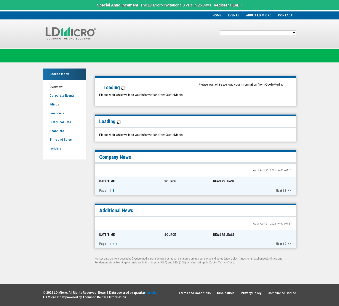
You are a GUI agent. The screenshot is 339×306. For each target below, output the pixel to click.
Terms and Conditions (195, 293)
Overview (56, 87)
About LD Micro (259, 15)
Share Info (57, 131)
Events (234, 15)
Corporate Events (62, 95)
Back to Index (59, 74)
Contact (285, 15)
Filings (54, 104)
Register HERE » (228, 5)
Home (217, 15)
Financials (57, 113)
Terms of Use (226, 262)
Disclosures (226, 293)
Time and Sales (61, 139)
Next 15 (281, 191)
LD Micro (60, 292)
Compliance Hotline (282, 293)
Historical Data (60, 122)
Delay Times (238, 258)
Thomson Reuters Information (104, 297)
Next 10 (281, 244)
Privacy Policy (251, 293)
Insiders (55, 148)
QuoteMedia (141, 258)
